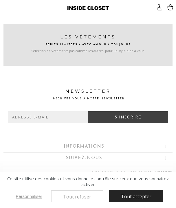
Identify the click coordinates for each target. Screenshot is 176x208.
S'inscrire (128, 117)
